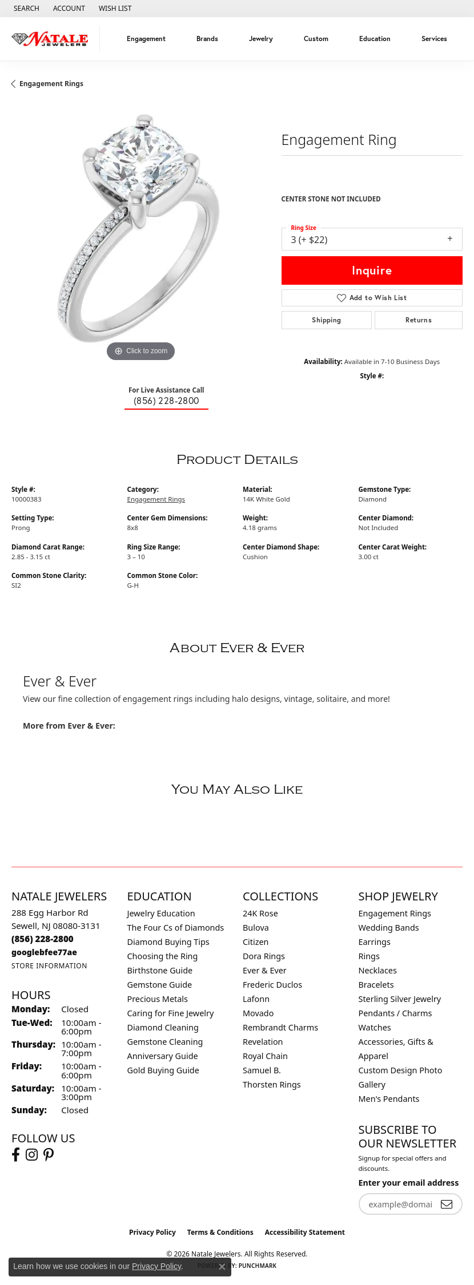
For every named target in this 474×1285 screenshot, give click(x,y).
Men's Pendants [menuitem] (389, 1098)
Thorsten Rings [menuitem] (272, 1084)
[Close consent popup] (222, 1266)
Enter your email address (409, 1182)
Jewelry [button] (261, 38)
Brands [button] (207, 38)
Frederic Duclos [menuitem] (272, 984)
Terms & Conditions (220, 1232)
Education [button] (375, 38)
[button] (25, 8)
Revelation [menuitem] (263, 1041)
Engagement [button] (146, 38)
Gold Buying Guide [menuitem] (163, 1070)
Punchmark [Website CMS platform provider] (258, 1266)
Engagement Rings (51, 83)
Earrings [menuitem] (375, 941)
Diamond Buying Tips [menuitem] (168, 941)
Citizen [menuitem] (256, 941)
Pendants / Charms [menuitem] (395, 1013)
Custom (316, 38)
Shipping (326, 320)
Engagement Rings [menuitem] (395, 913)
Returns (418, 320)
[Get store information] (49, 966)
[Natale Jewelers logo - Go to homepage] (53, 39)
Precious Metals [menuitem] (157, 998)
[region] (140, 235)
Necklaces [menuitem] (378, 970)
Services (434, 38)
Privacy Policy (152, 1232)
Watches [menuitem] (375, 1027)
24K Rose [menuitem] (260, 913)
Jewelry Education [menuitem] (161, 913)
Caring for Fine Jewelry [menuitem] (170, 1013)
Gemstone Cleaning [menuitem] (165, 1041)
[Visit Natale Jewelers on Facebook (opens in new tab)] (15, 1155)
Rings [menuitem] (369, 956)
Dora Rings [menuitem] (264, 956)
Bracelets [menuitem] (376, 984)
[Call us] (44, 952)
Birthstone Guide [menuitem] (160, 970)
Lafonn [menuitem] (256, 998)
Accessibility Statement (305, 1232)
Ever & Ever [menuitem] (265, 970)
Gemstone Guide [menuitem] (159, 984)
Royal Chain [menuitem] (265, 1055)
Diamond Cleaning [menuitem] (163, 1027)
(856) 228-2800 (166, 400)
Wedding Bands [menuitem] (389, 927)
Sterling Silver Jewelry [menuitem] (400, 998)
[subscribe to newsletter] (446, 1204)
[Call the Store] (42, 938)
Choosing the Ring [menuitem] (162, 956)
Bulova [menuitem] (256, 927)
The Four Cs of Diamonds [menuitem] (175, 927)
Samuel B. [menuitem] (262, 1070)
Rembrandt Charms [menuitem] (280, 1027)
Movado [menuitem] (258, 1013)
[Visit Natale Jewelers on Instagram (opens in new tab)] (32, 1155)
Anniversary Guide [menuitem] (162, 1055)
